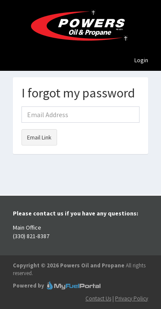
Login (141, 60)
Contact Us (98, 298)
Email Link (39, 137)
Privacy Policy (131, 298)
